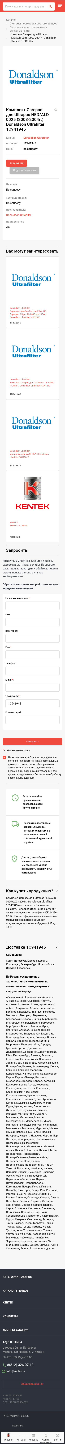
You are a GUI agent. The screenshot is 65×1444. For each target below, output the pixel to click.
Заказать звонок (32, 1384)
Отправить (32, 741)
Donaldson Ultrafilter (36, 137)
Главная (8, 1437)
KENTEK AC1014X (18, 525)
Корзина (33, 1437)
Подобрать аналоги (24, 170)
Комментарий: (13, 712)
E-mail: (9, 679)
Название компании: (17, 598)
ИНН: (8, 614)
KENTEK (14, 522)
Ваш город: (11, 630)
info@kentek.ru (14, 1371)
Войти (57, 1437)
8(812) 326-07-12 (20, 1365)
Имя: (8, 647)
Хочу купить (17, 163)
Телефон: (10, 663)
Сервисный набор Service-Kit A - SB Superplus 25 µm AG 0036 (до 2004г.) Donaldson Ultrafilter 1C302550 (28, 314)
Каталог (21, 1438)
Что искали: (12, 696)
